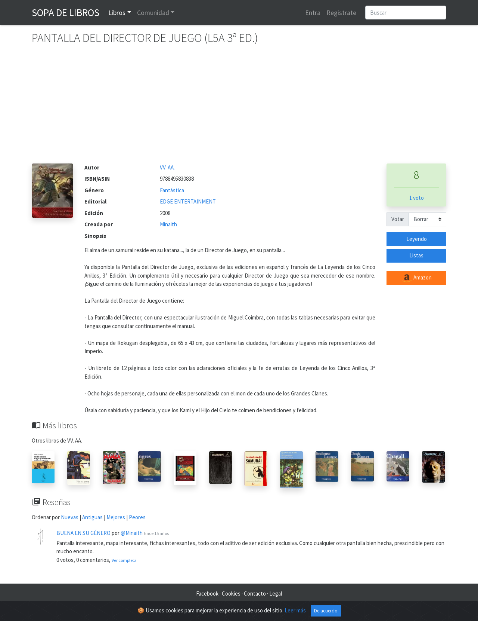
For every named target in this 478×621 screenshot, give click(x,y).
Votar (397, 219)
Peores (137, 517)
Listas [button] (416, 255)
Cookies (231, 593)
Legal (275, 593)
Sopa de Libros (65, 12)
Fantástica (172, 190)
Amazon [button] (416, 278)
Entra (312, 12)
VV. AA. (167, 167)
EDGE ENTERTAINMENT (188, 201)
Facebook (207, 593)
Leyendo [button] (416, 238)
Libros (116, 12)
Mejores (115, 517)
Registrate (341, 12)
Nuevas (69, 517)
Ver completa (124, 560)
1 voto (416, 197)
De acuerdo (326, 611)
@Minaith (132, 532)
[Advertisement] (239, 107)
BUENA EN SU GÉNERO (83, 532)
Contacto (255, 593)
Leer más (295, 610)
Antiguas (92, 517)
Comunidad (153, 12)
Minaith (168, 224)
